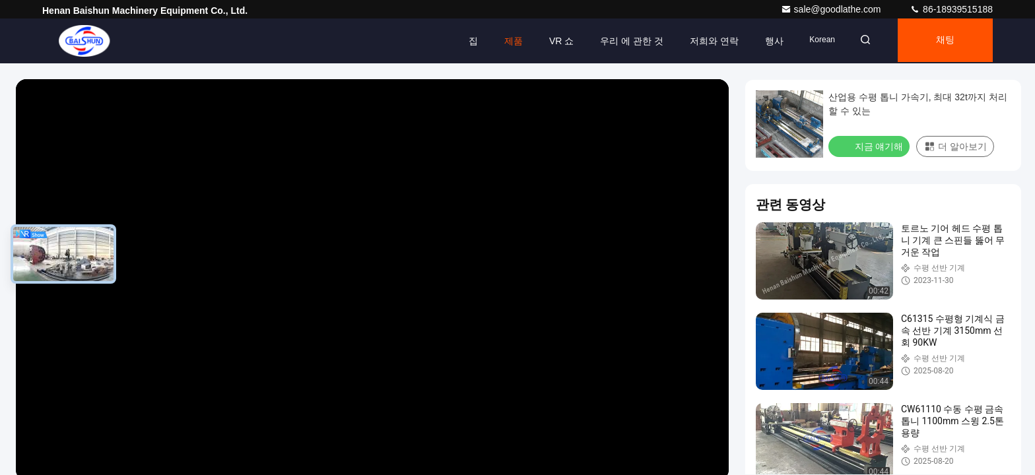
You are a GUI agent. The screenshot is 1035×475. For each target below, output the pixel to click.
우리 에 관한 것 (623, 41)
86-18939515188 (951, 9)
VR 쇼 (553, 41)
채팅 (943, 41)
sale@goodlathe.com (832, 9)
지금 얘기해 (870, 145)
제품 (505, 41)
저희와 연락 (705, 41)
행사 (765, 41)
